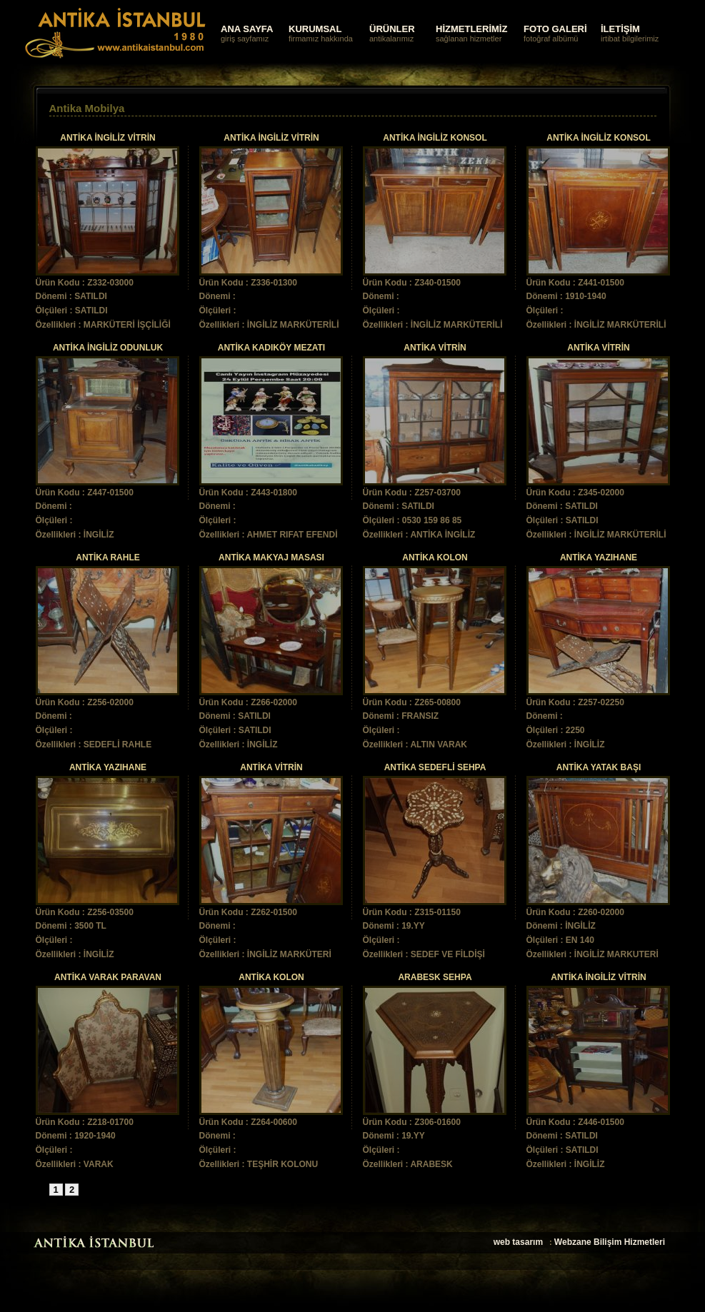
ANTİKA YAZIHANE (598, 557)
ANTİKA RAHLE (108, 557)
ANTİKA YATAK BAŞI (598, 767)
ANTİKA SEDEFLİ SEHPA (435, 767)
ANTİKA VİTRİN (435, 348)
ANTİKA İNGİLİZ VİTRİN (108, 138)
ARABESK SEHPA (434, 977)
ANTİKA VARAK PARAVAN (107, 977)
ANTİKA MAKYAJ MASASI (271, 557)
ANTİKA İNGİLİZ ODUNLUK (108, 348)
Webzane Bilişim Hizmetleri (609, 1242)
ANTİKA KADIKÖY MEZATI (271, 348)
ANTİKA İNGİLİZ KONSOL (435, 138)
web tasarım (518, 1242)
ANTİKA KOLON (435, 557)
